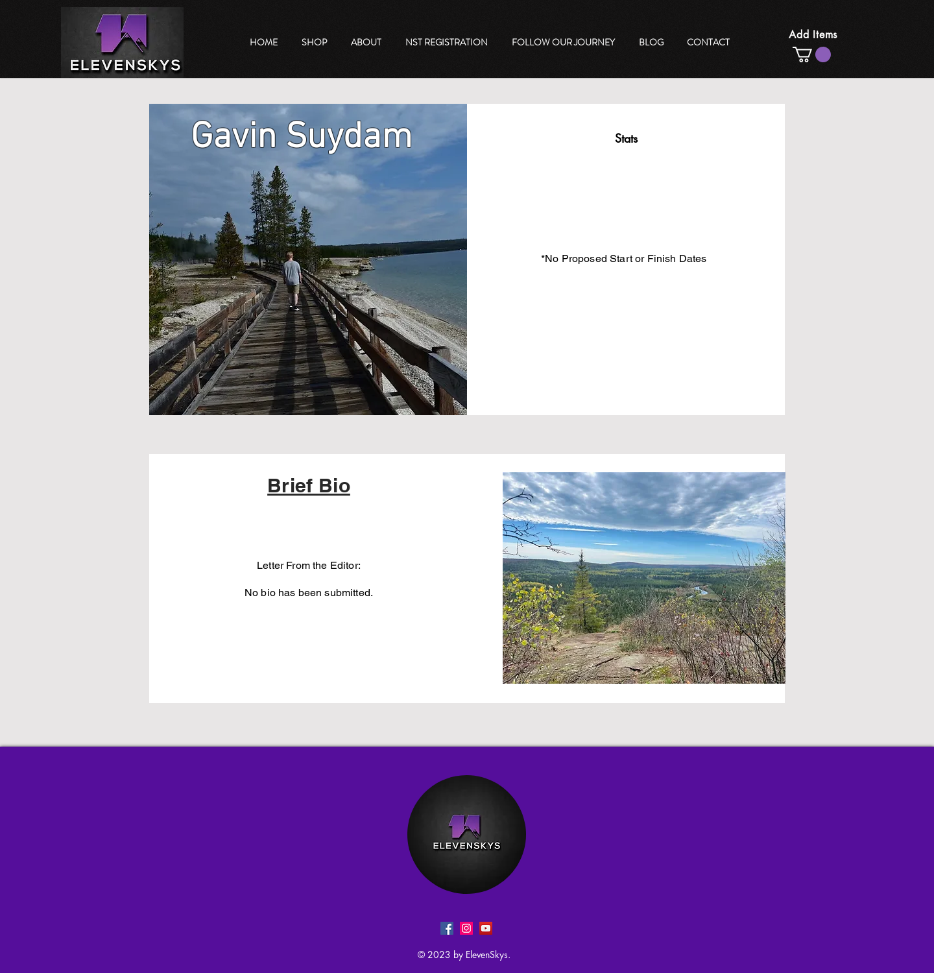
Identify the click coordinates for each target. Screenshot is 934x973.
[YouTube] (485, 928)
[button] (812, 54)
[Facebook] (446, 928)
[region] (564, 42)
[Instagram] (466, 928)
